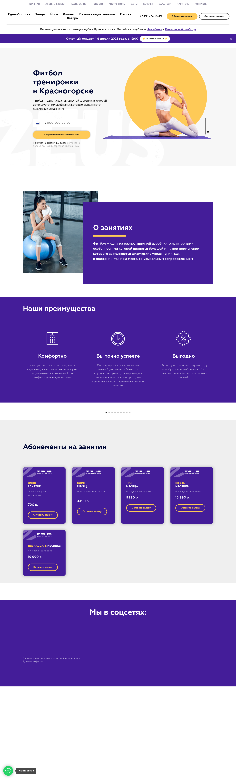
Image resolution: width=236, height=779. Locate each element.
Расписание (78, 4)
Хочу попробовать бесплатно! (61, 135)
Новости (97, 4)
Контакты (201, 4)
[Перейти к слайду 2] (109, 505)
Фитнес (68, 14)
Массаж (126, 14)
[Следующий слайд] (172, 459)
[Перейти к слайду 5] (118, 505)
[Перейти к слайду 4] (115, 505)
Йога (54, 14)
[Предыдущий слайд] (64, 459)
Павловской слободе (180, 29)
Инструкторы (116, 4)
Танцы (40, 14)
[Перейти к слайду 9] (129, 505)
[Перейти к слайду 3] (112, 505)
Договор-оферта (33, 754)
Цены (134, 4)
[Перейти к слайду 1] (106, 505)
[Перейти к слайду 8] (127, 505)
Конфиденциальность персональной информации (51, 751)
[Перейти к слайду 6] (121, 505)
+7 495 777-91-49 (151, 16)
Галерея (148, 4)
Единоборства (19, 14)
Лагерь (72, 18)
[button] (182, 16)
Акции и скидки (55, 4)
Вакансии (165, 4)
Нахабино (154, 29)
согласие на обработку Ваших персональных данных (56, 144)
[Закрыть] (231, 39)
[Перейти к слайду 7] (124, 505)
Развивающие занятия (97, 14)
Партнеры (183, 4)
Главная (34, 4)
